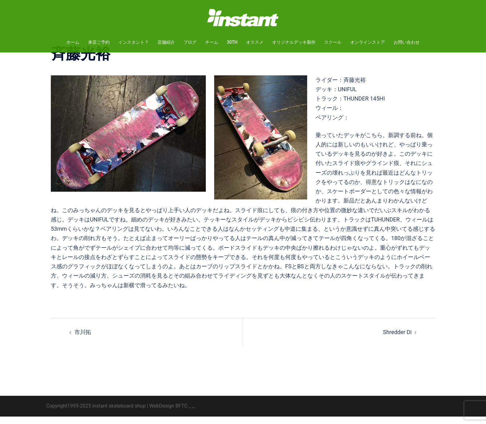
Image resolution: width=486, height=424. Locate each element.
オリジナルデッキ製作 (294, 42)
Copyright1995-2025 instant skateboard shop (96, 413)
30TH (232, 42)
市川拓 (82, 339)
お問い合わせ (407, 42)
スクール (333, 42)
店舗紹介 (166, 42)
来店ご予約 (99, 42)
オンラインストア (367, 42)
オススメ (254, 42)
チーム (211, 42)
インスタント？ (133, 42)
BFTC (181, 413)
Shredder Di (397, 339)
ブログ (190, 42)
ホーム (72, 42)
